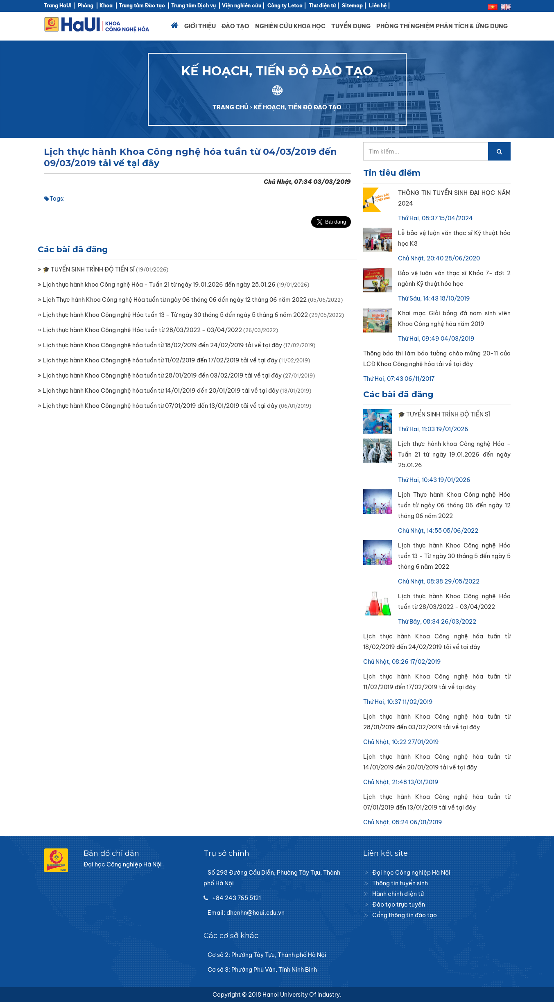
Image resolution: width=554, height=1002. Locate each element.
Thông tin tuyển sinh (400, 883)
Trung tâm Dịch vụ (193, 5)
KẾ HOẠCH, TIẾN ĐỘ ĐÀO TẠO (297, 107)
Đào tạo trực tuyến (398, 904)
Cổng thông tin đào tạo (404, 915)
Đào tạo (235, 26)
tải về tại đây (128, 163)
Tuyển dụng (351, 26)
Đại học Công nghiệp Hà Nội (411, 872)
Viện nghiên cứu (241, 5)
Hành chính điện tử (398, 894)
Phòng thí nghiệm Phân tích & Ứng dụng (442, 26)
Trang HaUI (58, 5)
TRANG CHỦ (230, 107)
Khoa (106, 5)
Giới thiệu (200, 26)
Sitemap (352, 5)
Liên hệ (378, 5)
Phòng (85, 5)
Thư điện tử (322, 5)
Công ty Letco (285, 5)
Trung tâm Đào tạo (142, 5)
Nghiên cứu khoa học (290, 26)
